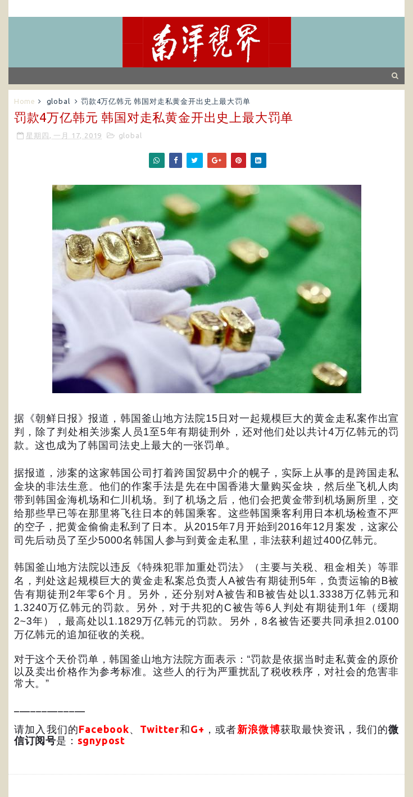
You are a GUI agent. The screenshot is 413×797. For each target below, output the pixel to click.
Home (24, 101)
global (58, 101)
